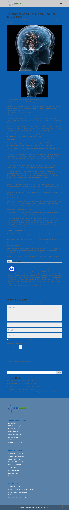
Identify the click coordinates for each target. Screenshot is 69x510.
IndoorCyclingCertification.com (18, 492)
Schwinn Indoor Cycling (16, 456)
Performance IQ (13, 470)
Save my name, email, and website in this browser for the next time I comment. (35, 340)
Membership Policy (14, 434)
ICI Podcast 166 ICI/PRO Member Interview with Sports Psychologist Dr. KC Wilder (34, 392)
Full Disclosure (13, 440)
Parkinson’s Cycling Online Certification (21, 489)
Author (9, 261)
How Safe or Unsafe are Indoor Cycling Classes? (22, 383)
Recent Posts (16, 261)
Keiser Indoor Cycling (15, 459)
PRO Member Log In (15, 426)
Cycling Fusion (13, 467)
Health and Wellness (48, 20)
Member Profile (13, 431)
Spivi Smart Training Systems (18, 462)
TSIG (47, 507)
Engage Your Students (33, 20)
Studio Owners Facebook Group (18, 498)
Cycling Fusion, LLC (14, 486)
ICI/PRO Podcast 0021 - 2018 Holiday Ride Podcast (23, 381)
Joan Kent (12, 20)
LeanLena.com (13, 476)
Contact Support (13, 437)
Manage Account (13, 429)
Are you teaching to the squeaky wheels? (20, 389)
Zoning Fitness (13, 473)
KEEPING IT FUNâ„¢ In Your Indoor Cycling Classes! (23, 386)
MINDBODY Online (14, 464)
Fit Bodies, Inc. (13, 495)
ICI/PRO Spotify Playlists (16, 443)
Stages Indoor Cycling (15, 453)
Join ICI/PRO (12, 423)
